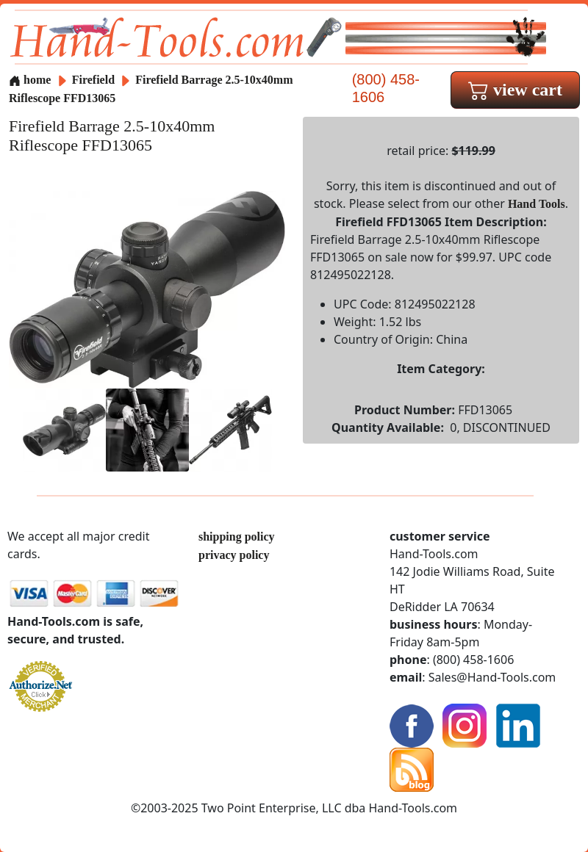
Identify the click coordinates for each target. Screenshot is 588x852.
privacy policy (233, 555)
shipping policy (236, 536)
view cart (515, 89)
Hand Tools (536, 204)
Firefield (95, 79)
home (30, 79)
